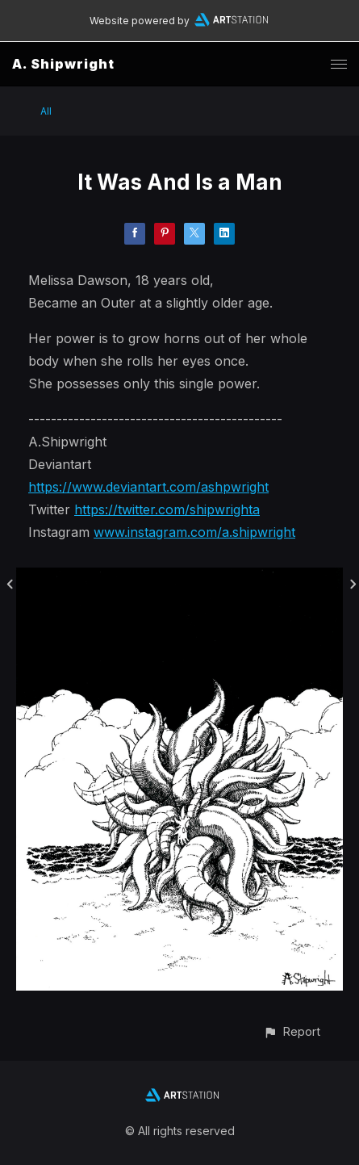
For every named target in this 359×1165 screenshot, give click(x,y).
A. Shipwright (63, 64)
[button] (292, 1031)
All (46, 111)
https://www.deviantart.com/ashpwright (148, 487)
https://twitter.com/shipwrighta (167, 509)
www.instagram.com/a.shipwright (194, 532)
